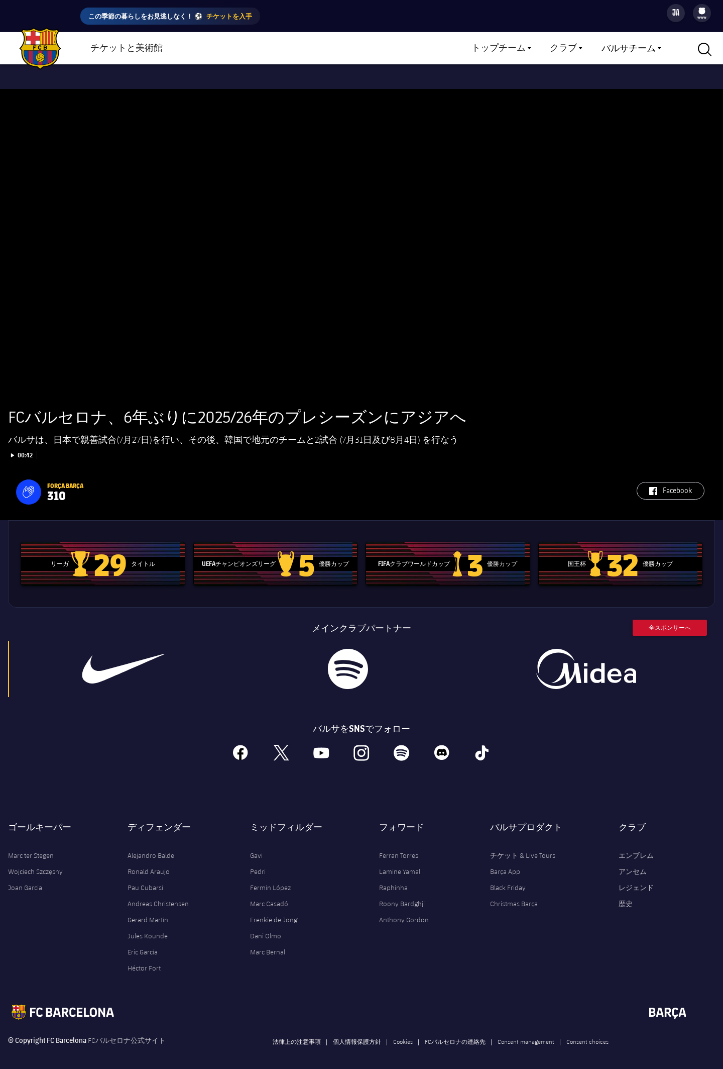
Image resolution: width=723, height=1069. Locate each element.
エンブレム (636, 847)
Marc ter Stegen (31, 847)
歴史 (626, 895)
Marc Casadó (269, 895)
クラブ (563, 48)
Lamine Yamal (399, 863)
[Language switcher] (676, 13)
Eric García (143, 943)
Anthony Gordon (404, 911)
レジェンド (636, 879)
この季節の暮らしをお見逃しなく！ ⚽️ (170, 16)
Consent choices (587, 1032)
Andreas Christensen (158, 895)
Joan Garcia (25, 879)
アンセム (633, 863)
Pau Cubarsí (145, 879)
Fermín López (270, 879)
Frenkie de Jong (273, 911)
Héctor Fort (144, 959)
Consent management (526, 1032)
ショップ (206, 48)
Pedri (258, 863)
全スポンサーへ (670, 619)
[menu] (702, 13)
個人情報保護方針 (357, 1032)
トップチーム (498, 48)
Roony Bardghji (402, 895)
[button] (28, 483)
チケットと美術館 (126, 48)
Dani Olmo (265, 927)
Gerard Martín (148, 911)
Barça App (505, 863)
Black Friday (508, 879)
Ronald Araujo (149, 863)
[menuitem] (701, 11)
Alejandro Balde (151, 847)
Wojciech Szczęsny (35, 863)
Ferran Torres (398, 847)
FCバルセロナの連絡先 (455, 1032)
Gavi (256, 847)
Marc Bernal (267, 943)
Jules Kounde (148, 927)
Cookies (403, 1032)
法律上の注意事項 (297, 1032)
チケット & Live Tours (522, 847)
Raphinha (393, 879)
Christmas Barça (514, 895)
